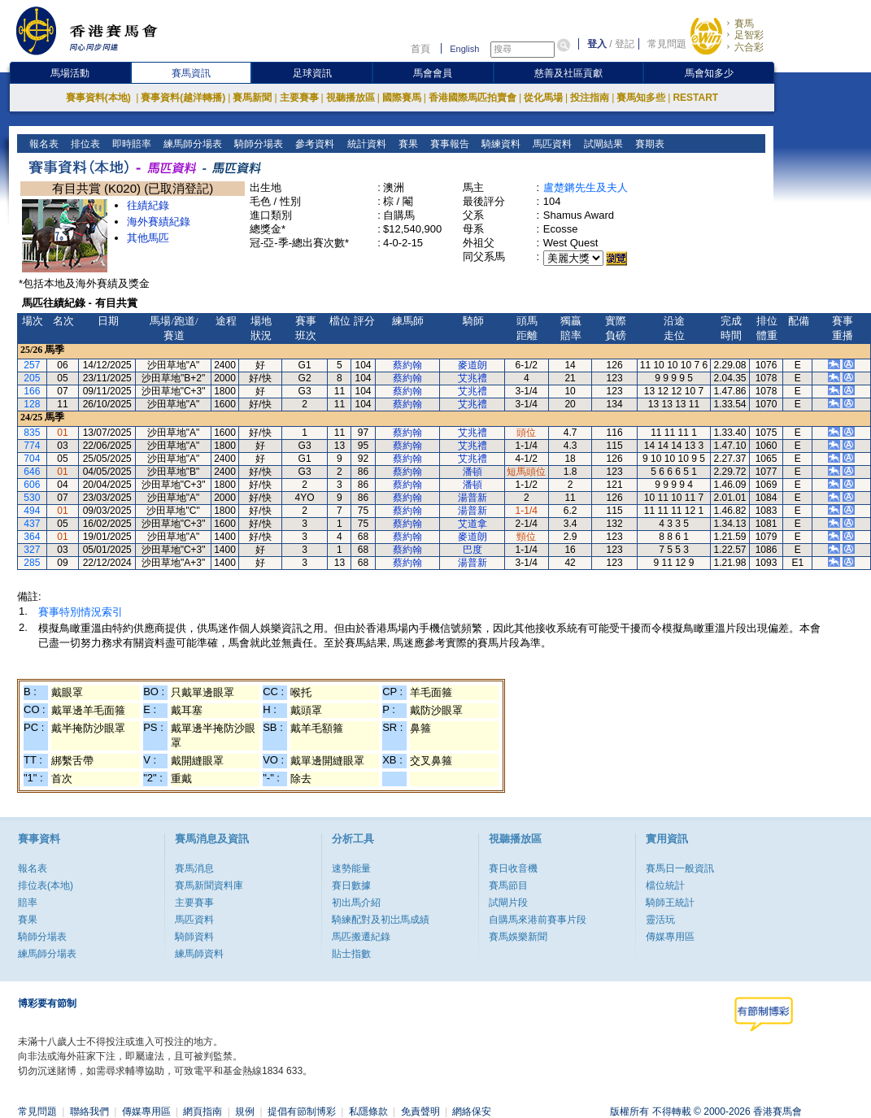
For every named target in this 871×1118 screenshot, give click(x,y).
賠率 (27, 902)
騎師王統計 (670, 902)
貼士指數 (351, 953)
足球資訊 (312, 73)
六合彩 (749, 47)
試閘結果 (601, 144)
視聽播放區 (350, 97)
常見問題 (666, 44)
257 (32, 365)
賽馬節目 (508, 885)
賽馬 (744, 23)
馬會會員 (432, 73)
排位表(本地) (45, 885)
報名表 (43, 144)
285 (32, 562)
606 (32, 484)
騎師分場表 (257, 144)
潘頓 (472, 471)
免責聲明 (420, 1111)
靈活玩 (660, 919)
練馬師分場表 (191, 144)
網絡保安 (471, 1111)
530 (32, 497)
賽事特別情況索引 (80, 612)
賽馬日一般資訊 (680, 868)
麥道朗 (472, 365)
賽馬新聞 (252, 97)
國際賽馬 (401, 97)
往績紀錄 (148, 205)
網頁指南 (202, 1111)
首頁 (420, 48)
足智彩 (749, 35)
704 (32, 458)
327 (32, 549)
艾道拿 (472, 523)
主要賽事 (299, 97)
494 (32, 510)
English (464, 49)
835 (32, 432)
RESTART (695, 97)
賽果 (406, 144)
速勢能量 (351, 868)
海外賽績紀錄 (158, 221)
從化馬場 (543, 97)
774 (32, 445)
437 (32, 523)
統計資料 (364, 144)
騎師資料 (194, 936)
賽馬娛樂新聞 (518, 936)
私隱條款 (368, 1111)
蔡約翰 (407, 365)
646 (32, 471)
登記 (624, 44)
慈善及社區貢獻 (568, 73)
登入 (597, 44)
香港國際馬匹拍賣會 (472, 97)
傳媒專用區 (670, 936)
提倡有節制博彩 (302, 1111)
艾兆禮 (472, 378)
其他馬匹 (148, 238)
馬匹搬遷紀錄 (361, 936)
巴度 (472, 549)
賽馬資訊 (191, 73)
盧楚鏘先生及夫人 (585, 187)
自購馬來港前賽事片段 (537, 919)
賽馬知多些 (640, 97)
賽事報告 (447, 144)
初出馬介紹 (356, 902)
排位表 (84, 144)
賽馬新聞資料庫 (209, 885)
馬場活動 (69, 73)
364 (32, 536)
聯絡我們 (89, 1111)
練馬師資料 (199, 953)
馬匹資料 (550, 144)
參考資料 (313, 144)
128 (32, 404)
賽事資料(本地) (99, 97)
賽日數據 (351, 885)
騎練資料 (499, 144)
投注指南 (589, 97)
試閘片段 (508, 902)
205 (32, 378)
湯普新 (472, 497)
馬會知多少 (709, 73)
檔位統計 (665, 885)
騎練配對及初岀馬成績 (380, 919)
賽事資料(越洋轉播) (183, 97)
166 (32, 391)
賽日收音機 (513, 868)
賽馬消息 (194, 868)
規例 (245, 1111)
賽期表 (648, 144)
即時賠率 (130, 144)
